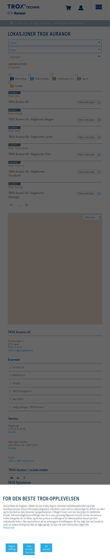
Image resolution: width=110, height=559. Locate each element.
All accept (46, 548)
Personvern (9, 527)
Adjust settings (12, 548)
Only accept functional (30, 549)
